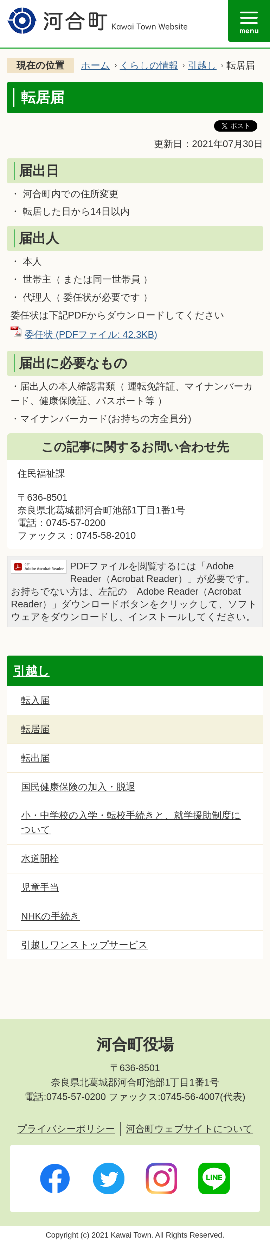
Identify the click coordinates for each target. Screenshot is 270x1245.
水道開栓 (40, 858)
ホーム (95, 65)
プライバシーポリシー (66, 1128)
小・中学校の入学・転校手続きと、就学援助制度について (131, 822)
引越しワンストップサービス (84, 944)
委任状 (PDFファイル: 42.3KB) (91, 334)
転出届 (35, 757)
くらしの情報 (149, 65)
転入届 (35, 700)
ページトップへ (236, 1003)
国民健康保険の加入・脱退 (78, 786)
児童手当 (40, 887)
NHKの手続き (50, 916)
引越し (202, 65)
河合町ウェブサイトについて (189, 1128)
